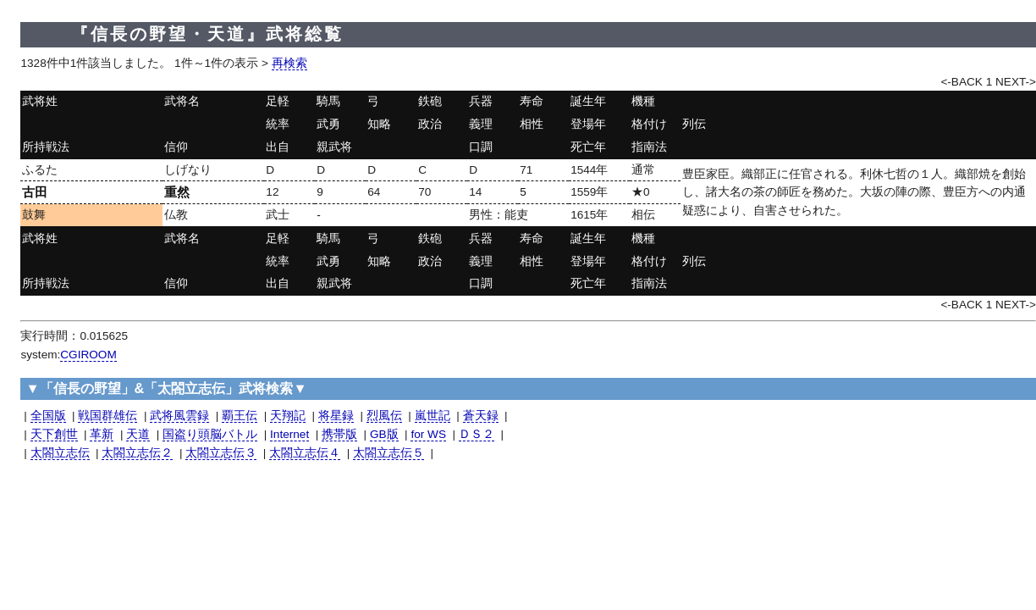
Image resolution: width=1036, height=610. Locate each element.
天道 (138, 434)
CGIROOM (88, 354)
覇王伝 (239, 415)
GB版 (384, 434)
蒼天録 (481, 415)
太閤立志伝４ (304, 452)
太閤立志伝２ (137, 452)
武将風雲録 (179, 415)
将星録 (336, 415)
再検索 (289, 63)
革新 (101, 434)
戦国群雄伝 (107, 415)
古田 (34, 192)
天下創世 (54, 434)
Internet (289, 434)
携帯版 (339, 434)
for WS (428, 434)
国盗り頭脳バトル (210, 434)
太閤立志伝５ (388, 452)
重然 (177, 192)
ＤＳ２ (476, 434)
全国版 (48, 415)
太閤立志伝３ (220, 452)
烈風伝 (384, 415)
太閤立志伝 (60, 452)
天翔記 (288, 415)
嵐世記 (432, 415)
